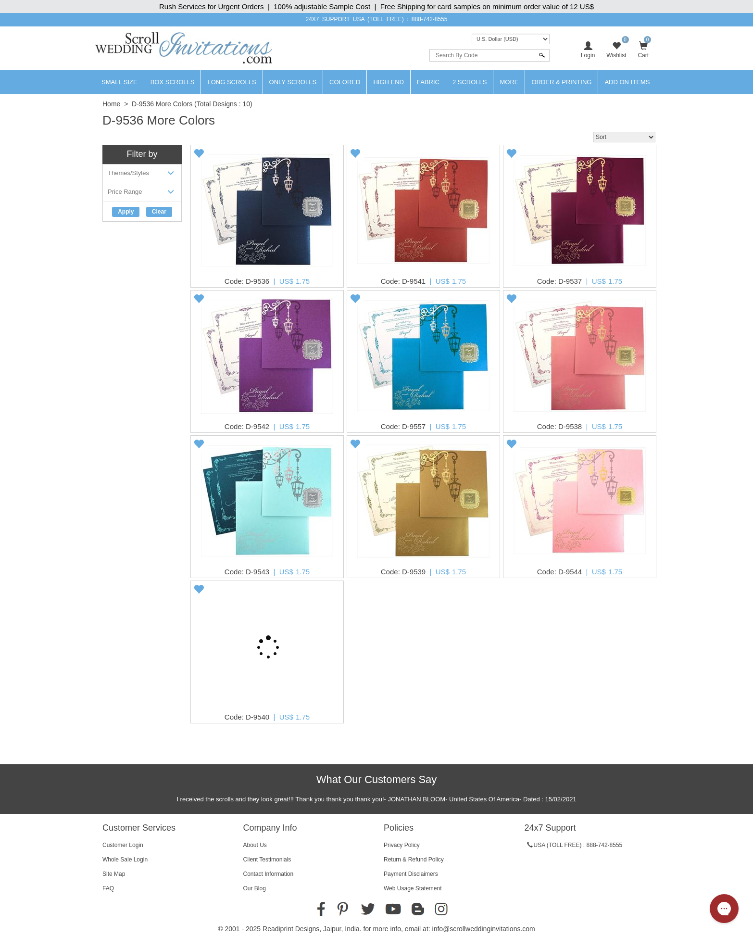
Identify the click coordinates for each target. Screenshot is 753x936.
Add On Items (627, 82)
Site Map (113, 874)
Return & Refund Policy (414, 859)
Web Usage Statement (413, 888)
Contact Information (268, 874)
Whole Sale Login (125, 859)
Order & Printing (561, 82)
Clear (159, 211)
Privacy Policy (402, 845)
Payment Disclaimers (411, 874)
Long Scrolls (231, 82)
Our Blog (254, 888)
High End (388, 82)
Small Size (119, 82)
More (509, 82)
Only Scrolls (293, 82)
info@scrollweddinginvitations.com (483, 929)
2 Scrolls (469, 82)
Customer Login (122, 845)
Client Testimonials (267, 859)
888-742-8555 (430, 19)
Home (111, 104)
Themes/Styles (142, 174)
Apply (126, 211)
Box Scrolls (173, 82)
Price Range (142, 193)
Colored (344, 82)
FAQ (108, 888)
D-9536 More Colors (162, 104)
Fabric (428, 82)
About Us (255, 845)
